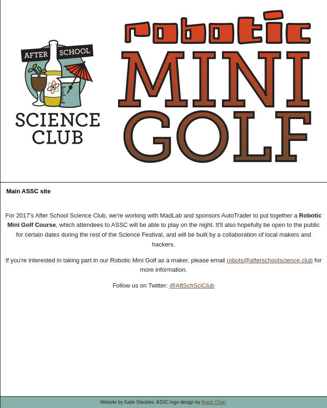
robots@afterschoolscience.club (270, 260)
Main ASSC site (29, 191)
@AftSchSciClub (191, 285)
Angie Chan (214, 402)
